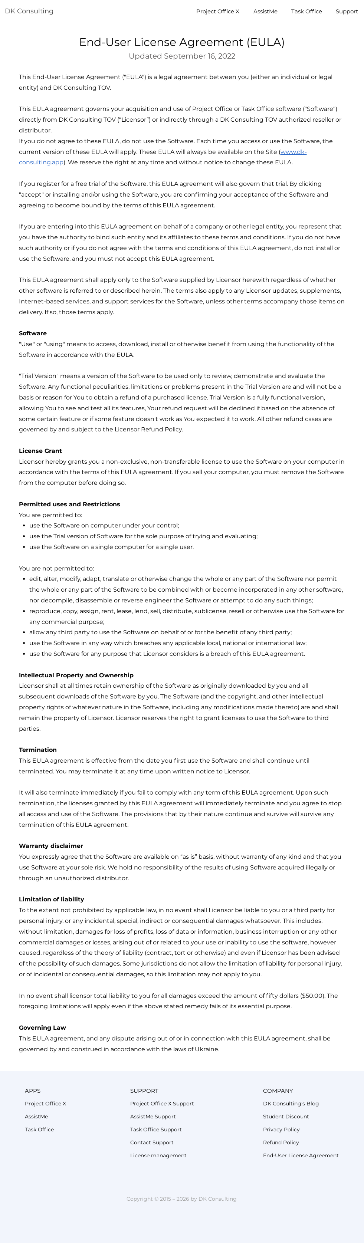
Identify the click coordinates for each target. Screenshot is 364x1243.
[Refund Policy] (304, 1142)
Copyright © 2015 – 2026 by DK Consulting (182, 1199)
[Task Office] (59, 1129)
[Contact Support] (176, 1142)
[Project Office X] (59, 1103)
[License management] (176, 1155)
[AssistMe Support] (180, 1116)
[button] (59, 1090)
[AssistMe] (59, 1116)
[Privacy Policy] (304, 1129)
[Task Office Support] (180, 1129)
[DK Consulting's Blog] (309, 1103)
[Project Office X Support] (184, 1103)
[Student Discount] (309, 1116)
